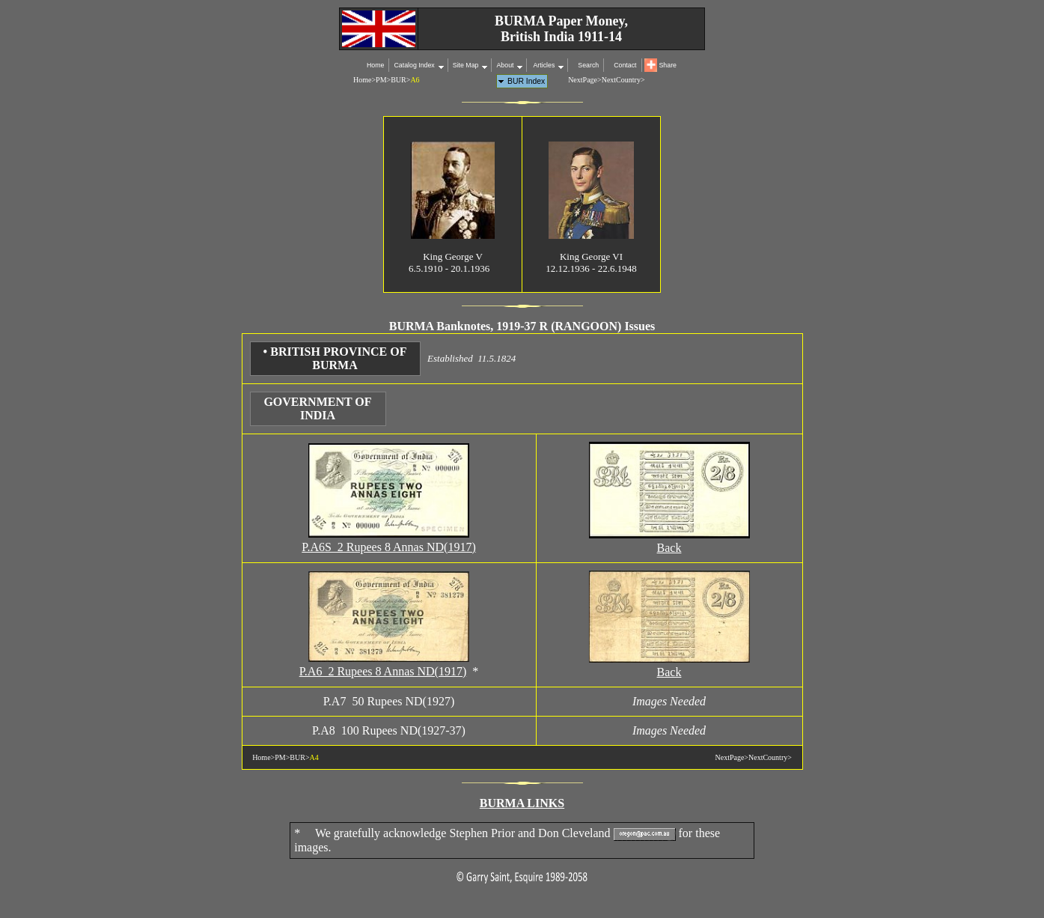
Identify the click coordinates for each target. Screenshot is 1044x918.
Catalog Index (414, 65)
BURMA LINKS (522, 803)
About (504, 65)
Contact (625, 65)
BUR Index (526, 81)
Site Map (466, 65)
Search (588, 65)
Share (668, 65)
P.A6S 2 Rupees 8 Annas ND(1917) (388, 547)
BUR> (400, 80)
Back (669, 547)
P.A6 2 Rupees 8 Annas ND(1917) (383, 671)
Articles (543, 65)
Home (375, 65)
